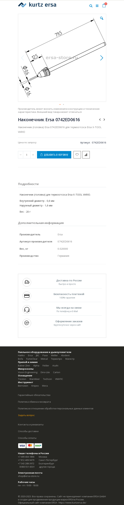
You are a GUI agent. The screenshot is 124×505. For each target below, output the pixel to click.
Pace (45, 355)
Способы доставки (28, 431)
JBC (37, 355)
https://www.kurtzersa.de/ (72, 502)
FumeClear (32, 358)
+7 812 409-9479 (26, 460)
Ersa (30, 355)
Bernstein (23, 385)
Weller (54, 355)
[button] (101, 21)
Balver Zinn (24, 365)
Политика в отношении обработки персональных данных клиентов (55, 408)
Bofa (20, 358)
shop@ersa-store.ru (28, 476)
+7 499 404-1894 (26, 456)
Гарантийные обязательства (34, 395)
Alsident (65, 355)
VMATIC (59, 379)
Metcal (44, 358)
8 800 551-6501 (27, 466)
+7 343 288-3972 (26, 463)
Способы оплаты (27, 437)
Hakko (21, 355)
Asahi (55, 365)
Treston (22, 379)
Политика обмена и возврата (34, 401)
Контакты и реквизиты (31, 424)
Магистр (70, 358)
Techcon (47, 379)
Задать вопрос (26, 415)
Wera (45, 385)
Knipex (35, 385)
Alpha (36, 365)
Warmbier (34, 379)
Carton (56, 372)
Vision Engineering (27, 372)
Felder (46, 365)
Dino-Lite (45, 372)
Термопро (56, 358)
